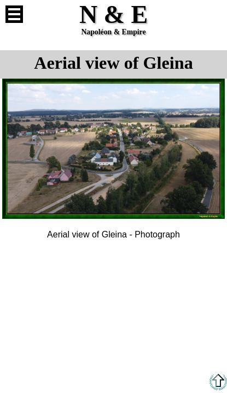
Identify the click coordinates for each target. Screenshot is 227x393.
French (213, 14)
